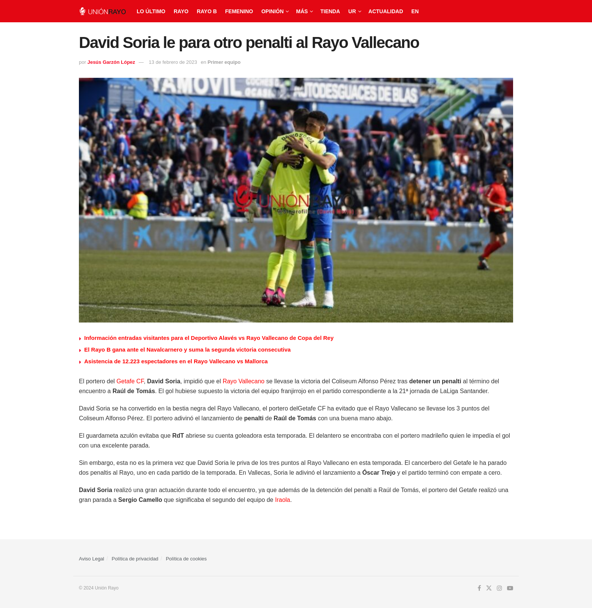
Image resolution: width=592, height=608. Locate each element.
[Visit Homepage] (102, 11)
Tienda (330, 11)
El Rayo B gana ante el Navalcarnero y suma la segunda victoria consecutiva (187, 349)
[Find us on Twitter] (489, 588)
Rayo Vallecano (244, 381)
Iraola (282, 500)
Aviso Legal (91, 559)
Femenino (239, 11)
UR (352, 11)
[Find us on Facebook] (479, 588)
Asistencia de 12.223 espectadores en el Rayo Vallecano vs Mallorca (176, 361)
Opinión (272, 11)
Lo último (151, 11)
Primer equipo (224, 62)
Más (302, 11)
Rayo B (207, 11)
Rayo (181, 11)
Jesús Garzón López (111, 62)
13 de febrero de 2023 (173, 62)
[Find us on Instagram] (499, 588)
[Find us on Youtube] (510, 588)
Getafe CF (130, 381)
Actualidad (385, 11)
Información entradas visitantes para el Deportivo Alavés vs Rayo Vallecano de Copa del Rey (209, 338)
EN (415, 11)
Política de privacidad (135, 559)
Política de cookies (186, 559)
